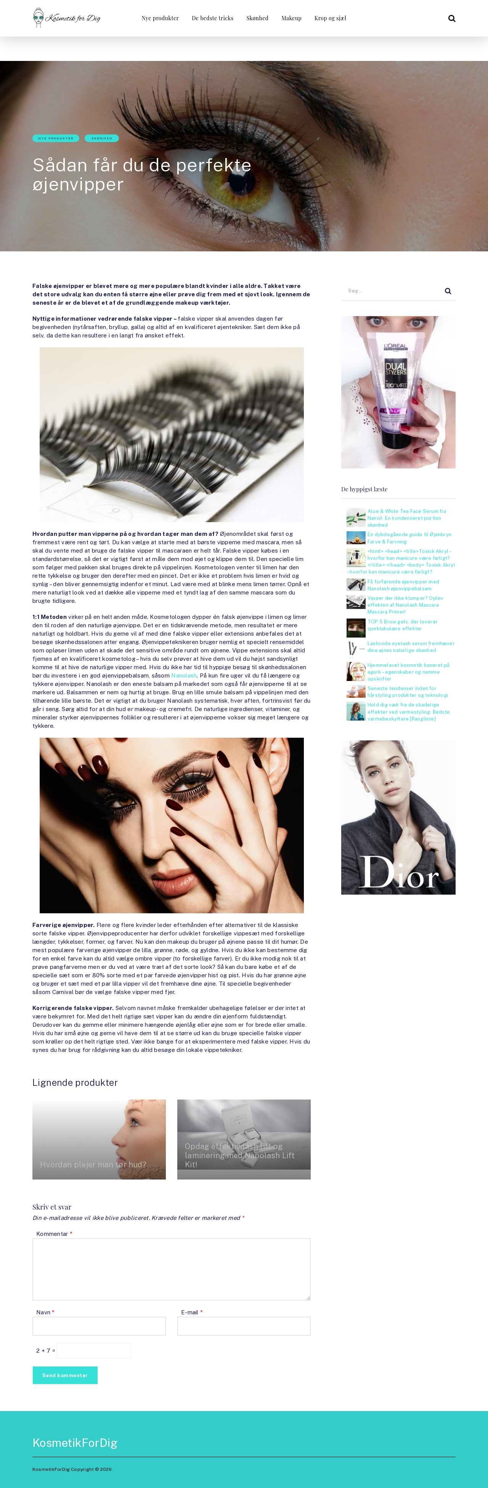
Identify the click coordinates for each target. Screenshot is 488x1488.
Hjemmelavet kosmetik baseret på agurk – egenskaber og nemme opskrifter (409, 672)
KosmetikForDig (75, 1443)
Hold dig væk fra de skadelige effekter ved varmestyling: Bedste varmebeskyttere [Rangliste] (409, 711)
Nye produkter (160, 18)
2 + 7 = (46, 1350)
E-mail (192, 1312)
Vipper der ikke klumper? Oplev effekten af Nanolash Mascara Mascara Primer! (405, 605)
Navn (45, 1312)
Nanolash (184, 675)
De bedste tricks (212, 18)
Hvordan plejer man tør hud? (93, 1164)
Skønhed (258, 18)
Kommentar (54, 1234)
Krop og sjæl (330, 18)
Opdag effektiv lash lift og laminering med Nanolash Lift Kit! (240, 1155)
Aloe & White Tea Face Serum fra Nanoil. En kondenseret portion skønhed (407, 518)
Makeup (291, 18)
